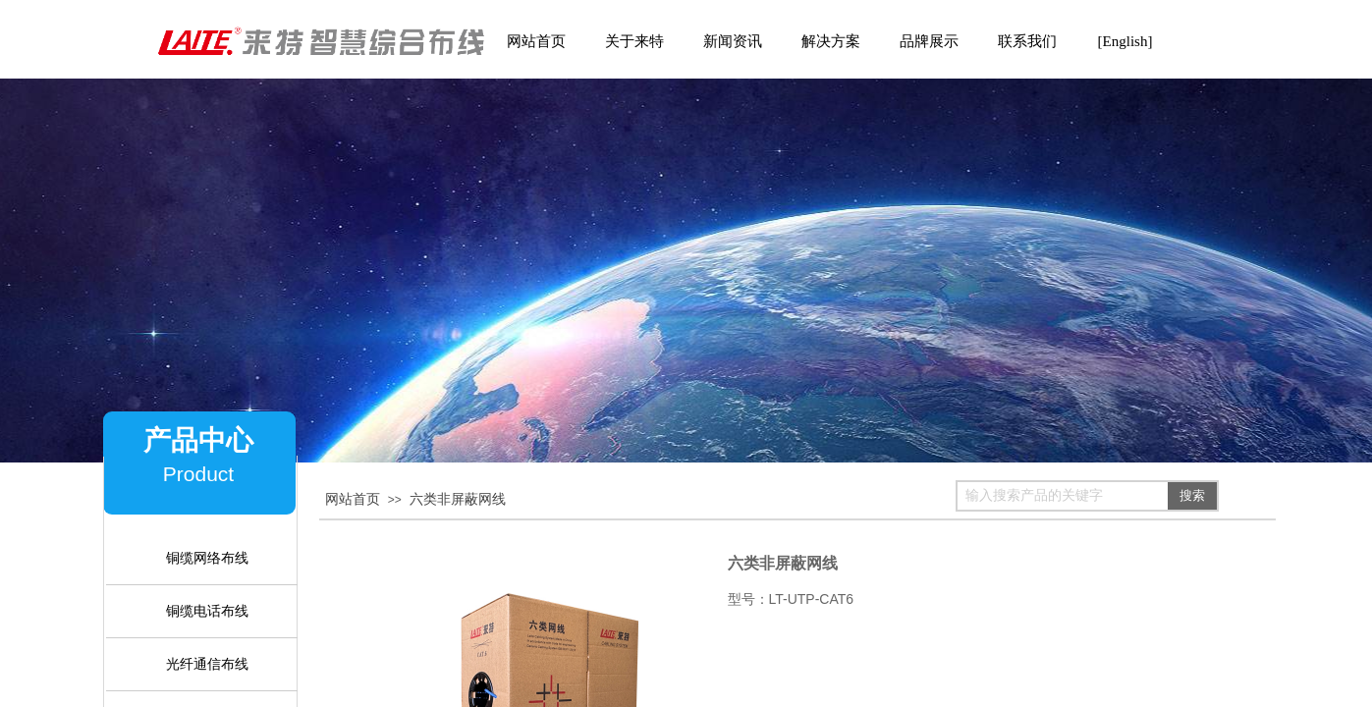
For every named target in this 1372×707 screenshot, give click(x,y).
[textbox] (1063, 496)
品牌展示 (929, 41)
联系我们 (1027, 41)
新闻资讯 (732, 41)
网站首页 (352, 499)
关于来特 (634, 41)
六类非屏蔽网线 (458, 499)
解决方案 (830, 41)
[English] (1125, 41)
